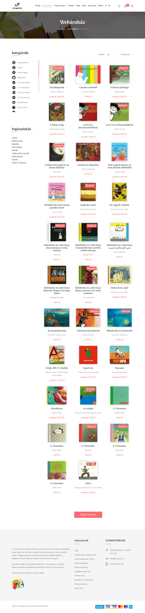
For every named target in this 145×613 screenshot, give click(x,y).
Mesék (15, 150)
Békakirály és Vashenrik (119, 330)
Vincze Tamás (96, 488)
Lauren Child (120, 172)
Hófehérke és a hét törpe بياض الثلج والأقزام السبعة (119, 246)
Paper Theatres (19, 162)
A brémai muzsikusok (88, 330)
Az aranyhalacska (57, 330)
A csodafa (88, 408)
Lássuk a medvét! (88, 87)
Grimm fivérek (88, 335)
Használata (17, 147)
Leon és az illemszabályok (119, 125)
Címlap (61, 28)
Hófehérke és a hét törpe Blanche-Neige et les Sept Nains (57, 290)
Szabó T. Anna (50, 372)
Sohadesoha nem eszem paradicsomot (56, 206)
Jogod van (88, 368)
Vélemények (17, 156)
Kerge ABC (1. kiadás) (57, 368)
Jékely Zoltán (120, 92)
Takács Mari (57, 413)
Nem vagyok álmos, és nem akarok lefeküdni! (119, 166)
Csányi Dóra (83, 372)
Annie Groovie (88, 132)
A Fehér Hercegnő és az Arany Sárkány (57, 166)
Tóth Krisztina (62, 372)
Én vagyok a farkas (119, 205)
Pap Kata (56, 255)
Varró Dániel (57, 375)
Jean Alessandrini (88, 92)
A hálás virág (57, 125)
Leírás (14, 138)
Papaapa (119, 368)
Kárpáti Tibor (88, 255)
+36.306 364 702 (117, 564)
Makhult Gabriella (57, 298)
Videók (15, 159)
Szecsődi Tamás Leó (119, 335)
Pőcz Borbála (93, 372)
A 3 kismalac (119, 408)
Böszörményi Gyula (88, 209)
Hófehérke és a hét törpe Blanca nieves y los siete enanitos (88, 290)
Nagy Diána (56, 450)
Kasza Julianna (119, 252)
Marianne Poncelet (94, 413)
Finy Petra (57, 172)
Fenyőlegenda (57, 87)
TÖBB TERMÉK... (88, 514)
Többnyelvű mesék (20, 153)
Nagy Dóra (119, 450)
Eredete (15, 144)
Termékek (72, 28)
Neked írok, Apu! (119, 287)
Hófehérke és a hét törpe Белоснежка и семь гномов (57, 248)
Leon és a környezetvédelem (88, 126)
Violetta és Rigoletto (88, 165)
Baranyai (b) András (119, 372)
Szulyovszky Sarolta (57, 129)
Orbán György (80, 413)
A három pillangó (119, 87)
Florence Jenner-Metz (119, 209)
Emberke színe (88, 205)
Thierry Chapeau (56, 92)
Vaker (88, 483)
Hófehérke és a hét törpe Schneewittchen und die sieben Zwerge (88, 248)
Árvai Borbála (88, 298)
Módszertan (17, 141)
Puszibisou (56, 408)
